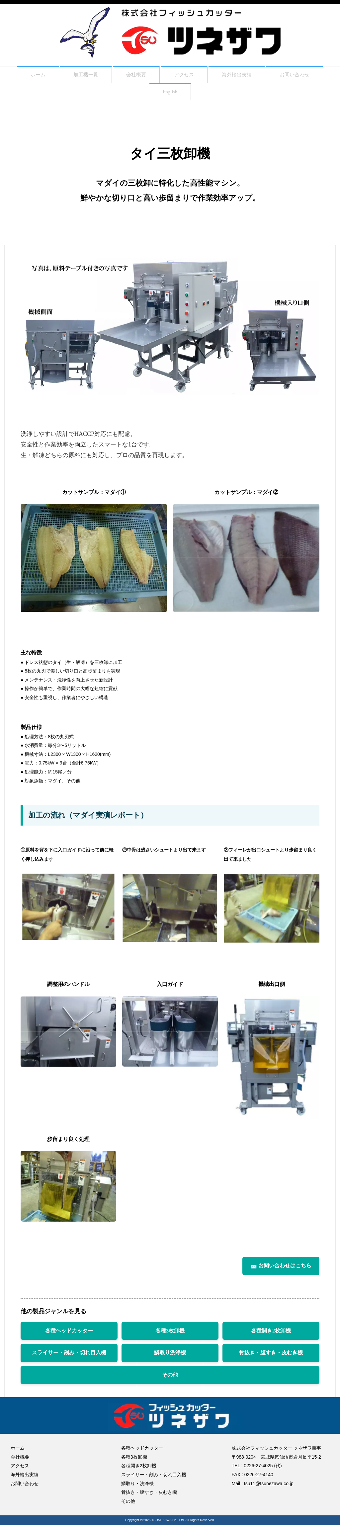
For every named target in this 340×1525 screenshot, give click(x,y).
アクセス (184, 75)
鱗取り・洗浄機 (137, 1483)
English (170, 94)
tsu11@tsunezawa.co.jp (269, 1483)
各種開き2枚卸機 (271, 1334)
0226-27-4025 (258, 1466)
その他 (170, 1378)
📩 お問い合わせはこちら (280, 1269)
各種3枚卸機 (170, 1334)
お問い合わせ (305, 75)
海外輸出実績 (242, 75)
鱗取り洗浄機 (170, 1356)
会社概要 (132, 75)
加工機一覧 (77, 75)
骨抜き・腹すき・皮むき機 (271, 1356)
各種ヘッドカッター (69, 1334)
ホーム (26, 75)
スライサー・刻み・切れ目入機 (69, 1356)
